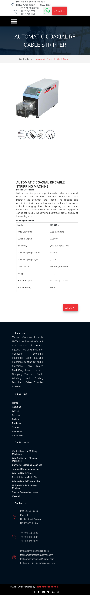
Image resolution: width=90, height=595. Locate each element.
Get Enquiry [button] (71, 308)
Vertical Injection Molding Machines (24, 452)
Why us (15, 411)
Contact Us (17, 435)
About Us (16, 407)
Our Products (25, 59)
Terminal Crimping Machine (25, 469)
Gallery (15, 419)
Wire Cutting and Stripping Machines (25, 459)
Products (16, 423)
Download (17, 431)
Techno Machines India (46, 586)
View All (16, 496)
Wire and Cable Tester (22, 473)
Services (16, 415)
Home (15, 403)
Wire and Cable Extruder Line (26, 481)
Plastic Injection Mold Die (24, 477)
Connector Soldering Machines (27, 465)
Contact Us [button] (59, 11)
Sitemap (16, 427)
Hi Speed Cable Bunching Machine (24, 486)
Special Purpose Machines (25, 492)
